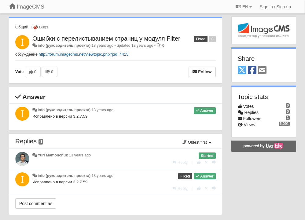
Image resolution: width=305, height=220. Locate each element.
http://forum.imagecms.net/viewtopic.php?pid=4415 (84, 54)
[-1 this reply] (214, 162)
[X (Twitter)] (242, 70)
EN (244, 6)
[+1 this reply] (199, 162)
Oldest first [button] (196, 142)
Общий (21, 27)
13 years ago (102, 110)
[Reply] (180, 162)
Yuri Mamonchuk (53, 155)
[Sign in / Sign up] (275, 7)
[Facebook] (252, 70)
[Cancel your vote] (206, 162)
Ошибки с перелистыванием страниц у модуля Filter (106, 38)
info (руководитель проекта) (64, 45)
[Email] (262, 70)
